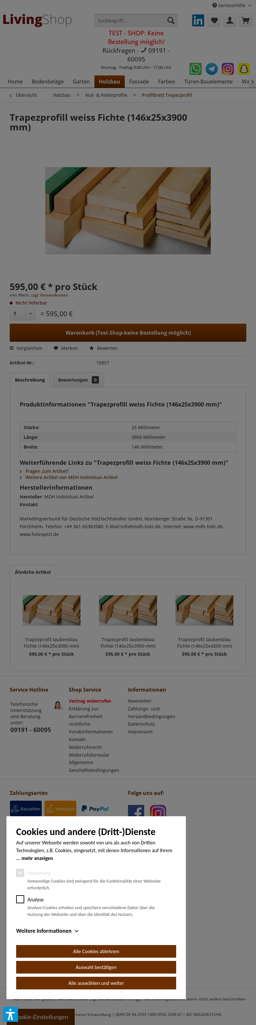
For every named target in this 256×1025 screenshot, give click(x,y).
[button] (10, 1014)
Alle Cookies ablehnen (96, 951)
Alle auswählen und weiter (96, 983)
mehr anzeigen (37, 858)
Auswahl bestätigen (96, 967)
